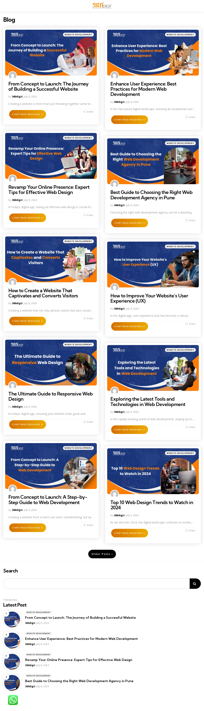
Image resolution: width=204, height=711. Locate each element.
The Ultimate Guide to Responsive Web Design (50, 396)
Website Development (78, 34)
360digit (17, 96)
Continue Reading (26, 114)
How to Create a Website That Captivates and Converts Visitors (43, 293)
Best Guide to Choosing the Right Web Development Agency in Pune (151, 194)
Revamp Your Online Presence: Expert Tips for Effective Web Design (48, 189)
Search (10, 571)
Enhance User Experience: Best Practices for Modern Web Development (143, 89)
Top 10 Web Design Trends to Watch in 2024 (151, 504)
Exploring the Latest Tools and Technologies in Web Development (147, 401)
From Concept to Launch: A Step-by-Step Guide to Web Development (47, 499)
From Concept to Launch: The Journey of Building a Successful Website (48, 86)
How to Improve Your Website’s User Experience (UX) (149, 298)
